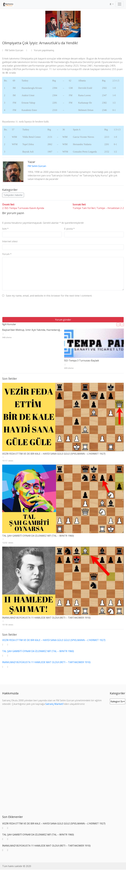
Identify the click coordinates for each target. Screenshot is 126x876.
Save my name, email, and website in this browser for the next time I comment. (49, 295)
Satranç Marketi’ (54, 704)
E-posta (69, 228)
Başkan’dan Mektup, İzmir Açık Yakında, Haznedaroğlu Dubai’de (37, 329)
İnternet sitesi (10, 241)
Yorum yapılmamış (42, 50)
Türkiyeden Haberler (13, 195)
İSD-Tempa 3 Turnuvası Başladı (81, 360)
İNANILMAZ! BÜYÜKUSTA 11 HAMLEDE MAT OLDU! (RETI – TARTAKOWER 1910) (46, 617)
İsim (5, 228)
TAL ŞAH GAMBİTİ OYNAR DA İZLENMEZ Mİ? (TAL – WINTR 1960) (38, 535)
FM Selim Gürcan (13, 50)
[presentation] (24, 308)
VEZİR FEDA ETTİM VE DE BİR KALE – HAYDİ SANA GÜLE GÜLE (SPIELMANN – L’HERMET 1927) (53, 453)
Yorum (6, 254)
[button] (118, 324)
